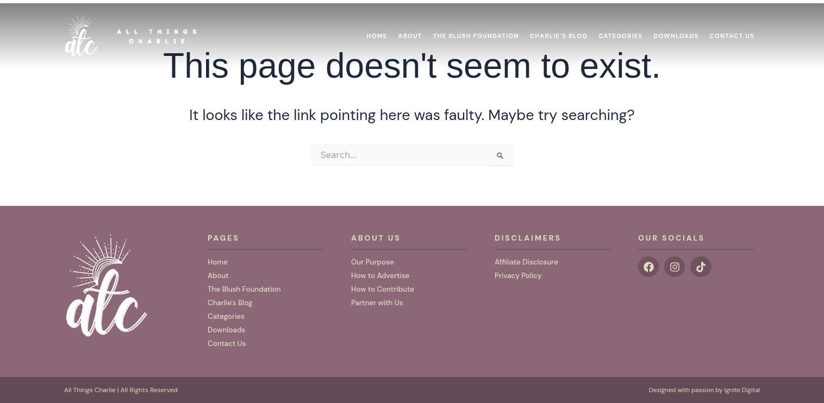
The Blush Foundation (476, 31)
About (410, 31)
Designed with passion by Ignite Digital (702, 390)
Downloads (676, 31)
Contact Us (732, 31)
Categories (620, 31)
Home (377, 31)
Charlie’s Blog (559, 31)
